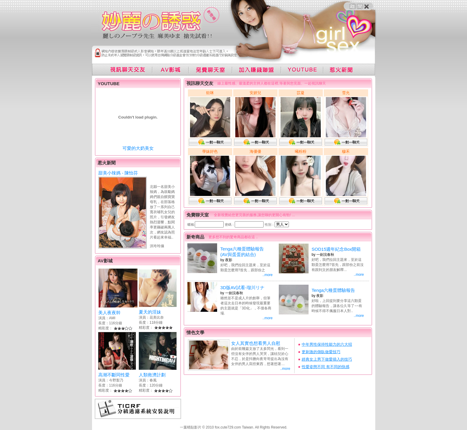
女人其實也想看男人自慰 (255, 343)
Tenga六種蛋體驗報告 (333, 290)
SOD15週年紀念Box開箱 (336, 249)
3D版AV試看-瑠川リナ (242, 287)
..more (267, 275)
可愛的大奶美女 (138, 148)
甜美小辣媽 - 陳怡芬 (118, 172)
